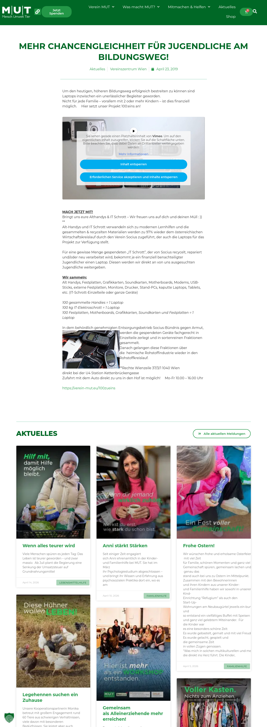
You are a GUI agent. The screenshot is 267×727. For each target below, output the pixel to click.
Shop (231, 16)
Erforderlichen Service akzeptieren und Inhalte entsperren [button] (134, 177)
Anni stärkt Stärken (126, 545)
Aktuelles (227, 7)
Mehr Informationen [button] (133, 154)
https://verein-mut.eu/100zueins (88, 388)
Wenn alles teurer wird (49, 545)
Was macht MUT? (141, 7)
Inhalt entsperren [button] (133, 164)
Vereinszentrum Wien (128, 69)
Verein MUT (101, 7)
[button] (9, 718)
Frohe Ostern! (199, 545)
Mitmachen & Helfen (189, 7)
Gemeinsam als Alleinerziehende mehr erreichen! (133, 713)
